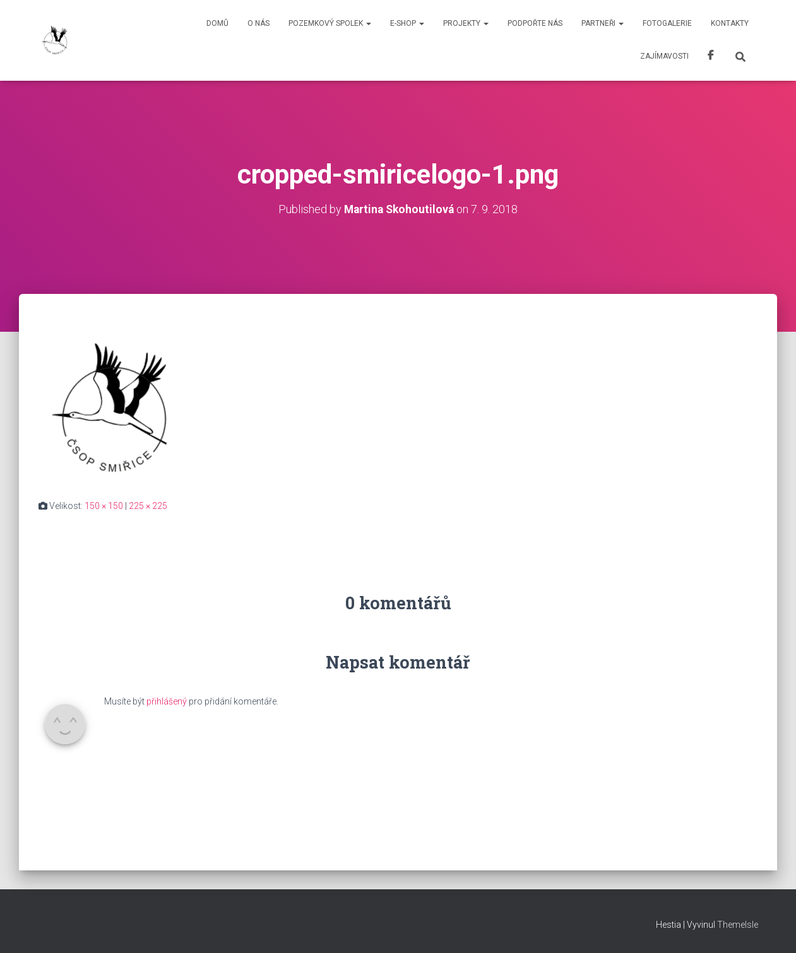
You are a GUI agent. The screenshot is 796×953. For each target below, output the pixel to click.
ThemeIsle (737, 925)
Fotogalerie (667, 23)
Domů (217, 23)
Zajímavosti (664, 56)
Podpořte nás (535, 23)
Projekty (466, 23)
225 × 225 (148, 506)
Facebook (710, 56)
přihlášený (166, 701)
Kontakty (730, 23)
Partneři (602, 23)
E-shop (407, 23)
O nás (258, 23)
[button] (368, 23)
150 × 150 (104, 506)
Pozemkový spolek (329, 23)
